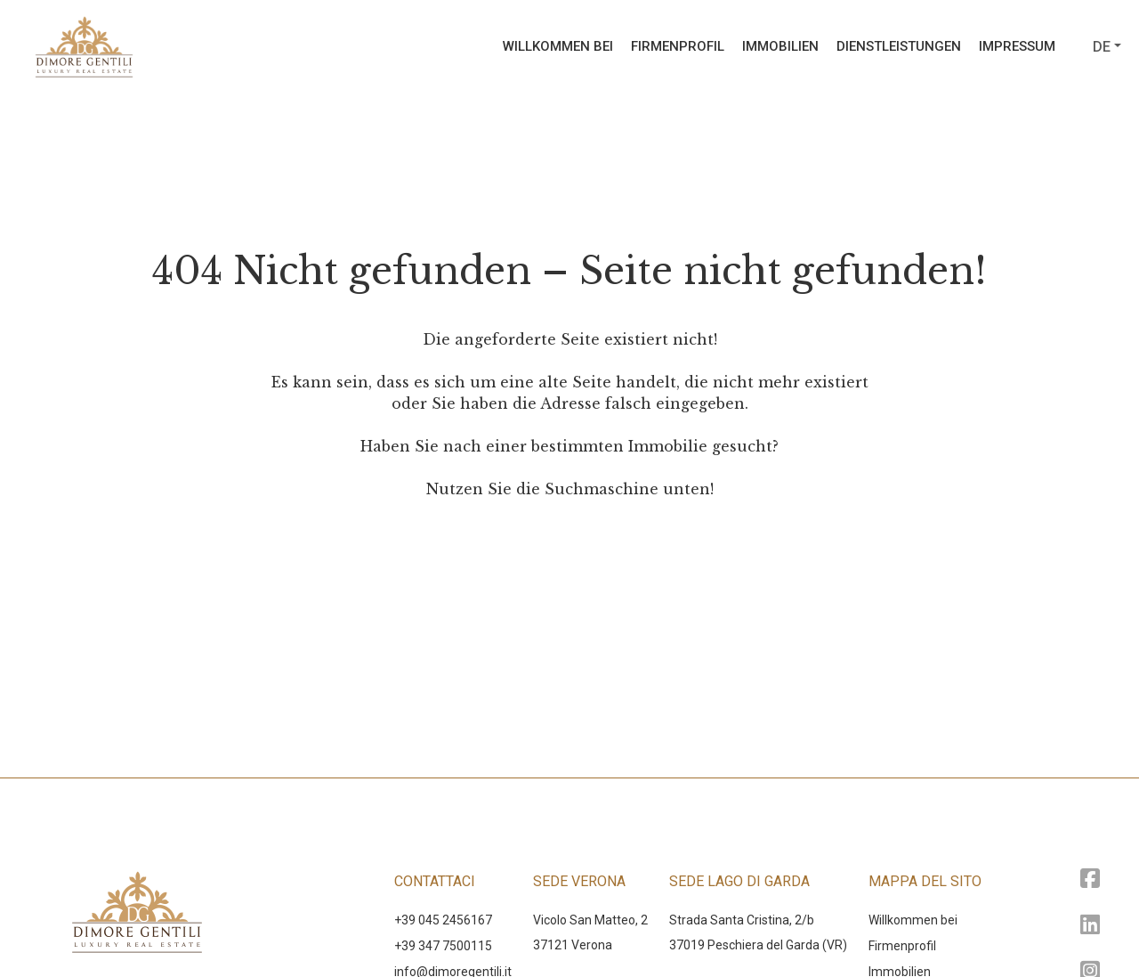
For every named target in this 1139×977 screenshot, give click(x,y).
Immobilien (780, 46)
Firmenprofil (677, 46)
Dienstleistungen (898, 46)
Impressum (1017, 46)
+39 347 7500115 (443, 946)
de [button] (1102, 46)
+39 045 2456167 (443, 920)
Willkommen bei (558, 46)
